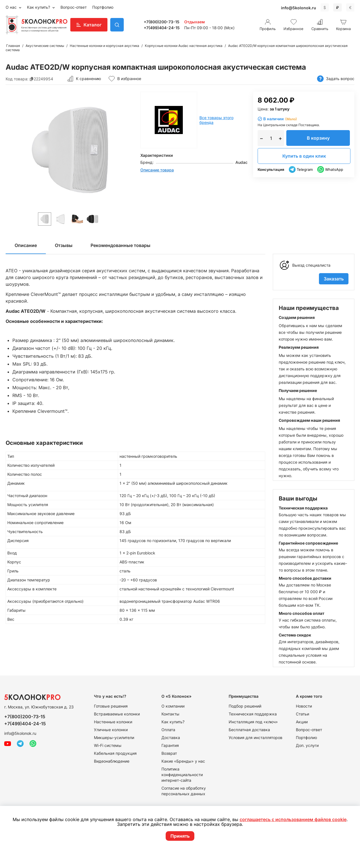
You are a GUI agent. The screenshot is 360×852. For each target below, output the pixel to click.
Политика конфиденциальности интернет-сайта (182, 775)
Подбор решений (245, 706)
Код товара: (17, 78)
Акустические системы (45, 46)
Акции (302, 721)
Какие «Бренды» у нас (183, 761)
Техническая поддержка (253, 713)
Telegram (301, 169)
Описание (26, 245)
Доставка (170, 737)
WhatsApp (330, 169)
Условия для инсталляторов (255, 737)
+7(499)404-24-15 (162, 27)
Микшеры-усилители (114, 737)
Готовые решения (111, 706)
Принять (180, 836)
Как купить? (39, 7)
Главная (13, 46)
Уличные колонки (111, 729)
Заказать (334, 279)
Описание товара (157, 169)
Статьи (302, 713)
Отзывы (64, 245)
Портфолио (102, 7)
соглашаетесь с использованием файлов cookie (293, 819)
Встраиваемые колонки (117, 713)
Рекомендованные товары (120, 245)
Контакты (170, 713)
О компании (172, 706)
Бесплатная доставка (249, 729)
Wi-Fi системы (108, 745)
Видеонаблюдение (111, 761)
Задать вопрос (335, 78)
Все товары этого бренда (216, 120)
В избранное (124, 78)
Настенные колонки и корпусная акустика (104, 46)
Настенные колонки (113, 721)
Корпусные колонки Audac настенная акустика (183, 46)
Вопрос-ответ (73, 7)
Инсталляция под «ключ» (253, 721)
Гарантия (170, 745)
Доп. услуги (307, 745)
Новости (304, 706)
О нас (12, 7)
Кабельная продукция (115, 753)
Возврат (169, 753)
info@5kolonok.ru (298, 7)
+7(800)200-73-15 (161, 21)
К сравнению (84, 78)
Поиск (117, 24)
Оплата (168, 729)
